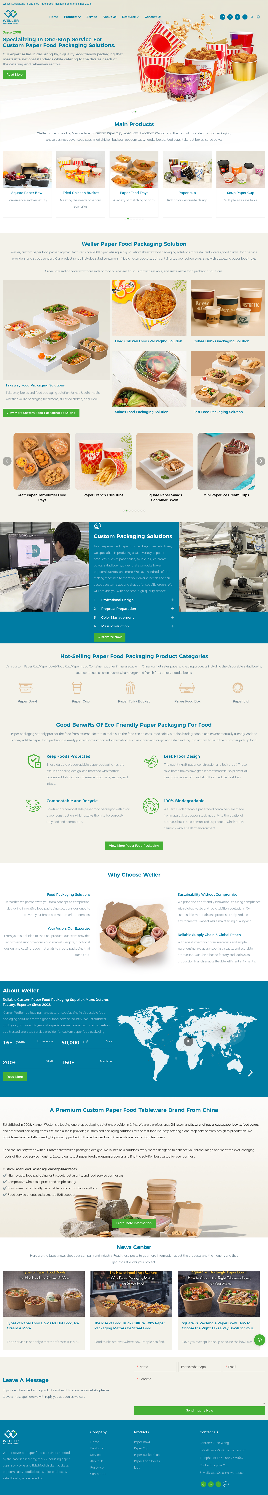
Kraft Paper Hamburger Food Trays (103, 497)
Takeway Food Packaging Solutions (35, 385)
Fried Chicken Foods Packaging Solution (148, 341)
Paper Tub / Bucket (134, 701)
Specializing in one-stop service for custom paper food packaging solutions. (59, 42)
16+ (7, 1043)
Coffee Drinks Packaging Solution (221, 341)
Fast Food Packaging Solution (218, 412)
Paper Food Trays (187, 193)
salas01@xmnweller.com (228, 1474)
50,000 (70, 1043)
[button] (132, 111)
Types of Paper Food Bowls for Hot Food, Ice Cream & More (43, 1327)
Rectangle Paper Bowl (27, 193)
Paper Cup (81, 701)
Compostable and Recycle (72, 801)
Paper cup (240, 193)
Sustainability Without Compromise (207, 895)
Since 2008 (12, 32)
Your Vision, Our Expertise (69, 928)
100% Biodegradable (184, 801)
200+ (9, 1062)
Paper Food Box (187, 701)
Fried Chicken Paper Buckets (42, 495)
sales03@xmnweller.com (228, 1452)
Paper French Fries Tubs (164, 495)
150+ (67, 1062)
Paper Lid (241, 701)
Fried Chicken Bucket (134, 193)
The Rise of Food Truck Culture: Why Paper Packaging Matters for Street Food (129, 1327)
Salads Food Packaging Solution (141, 412)
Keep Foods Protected (68, 756)
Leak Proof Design (182, 756)
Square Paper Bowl (81, 193)
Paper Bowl (27, 701)
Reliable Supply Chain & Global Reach (209, 935)
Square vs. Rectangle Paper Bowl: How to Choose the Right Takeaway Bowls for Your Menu (217, 1328)
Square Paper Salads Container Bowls (226, 497)
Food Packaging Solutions (68, 895)
